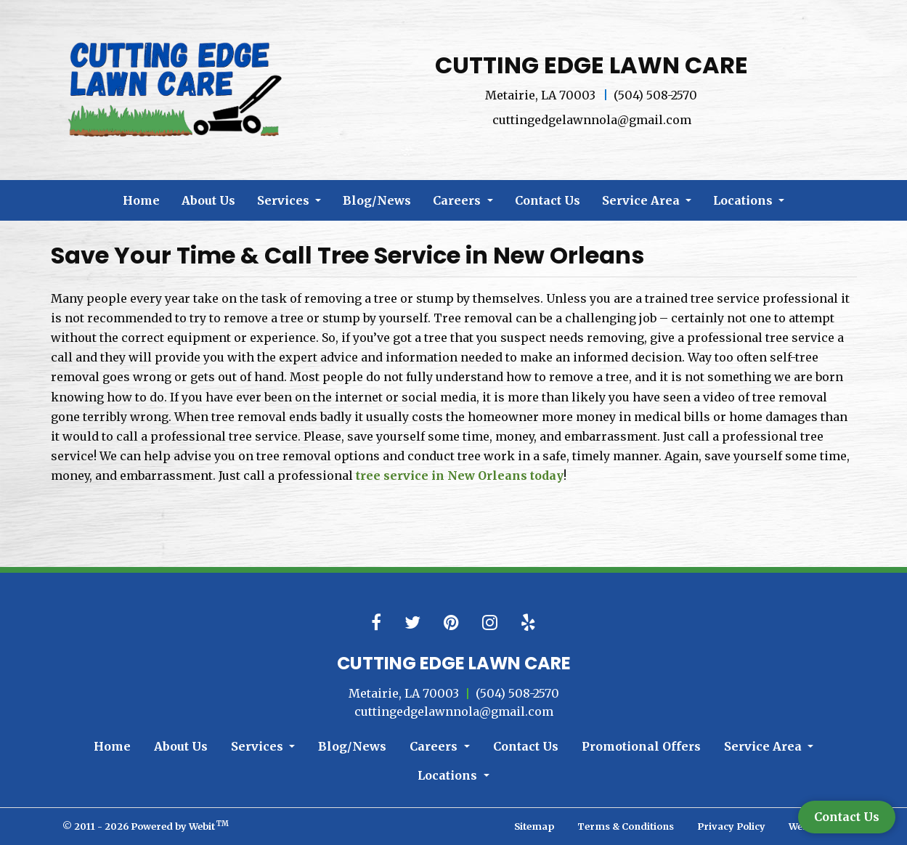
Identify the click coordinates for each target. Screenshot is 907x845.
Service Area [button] (642, 200)
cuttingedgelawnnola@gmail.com (591, 120)
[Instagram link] (490, 623)
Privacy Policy (731, 826)
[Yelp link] (528, 623)
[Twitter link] (412, 623)
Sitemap (534, 826)
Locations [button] (744, 200)
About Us (208, 200)
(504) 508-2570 (655, 95)
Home (141, 200)
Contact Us (547, 200)
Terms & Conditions (625, 826)
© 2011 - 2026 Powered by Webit (145, 826)
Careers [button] (458, 200)
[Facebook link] (376, 623)
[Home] (178, 87)
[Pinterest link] (451, 623)
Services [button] (284, 200)
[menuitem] (141, 200)
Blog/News (377, 200)
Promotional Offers (641, 746)
